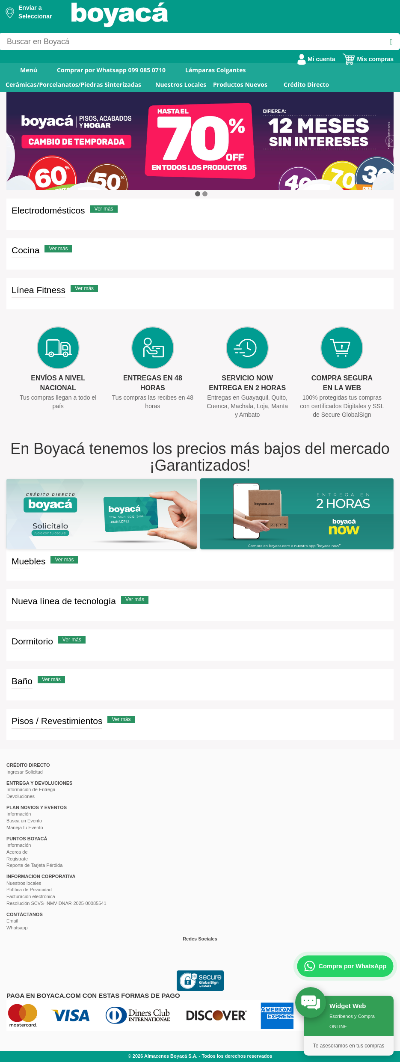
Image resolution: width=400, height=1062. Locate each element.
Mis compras (368, 59)
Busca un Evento (24, 820)
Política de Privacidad (29, 889)
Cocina (25, 250)
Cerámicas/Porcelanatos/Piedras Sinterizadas (73, 84)
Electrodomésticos (48, 210)
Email (12, 920)
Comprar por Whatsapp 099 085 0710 (111, 70)
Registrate (17, 858)
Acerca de (17, 851)
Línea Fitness (38, 290)
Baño (22, 681)
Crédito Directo (306, 84)
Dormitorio (32, 641)
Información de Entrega (30, 789)
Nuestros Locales (180, 84)
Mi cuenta (316, 59)
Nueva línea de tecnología (64, 601)
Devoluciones (20, 796)
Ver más (104, 209)
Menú (23, 70)
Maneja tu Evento (24, 827)
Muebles (28, 561)
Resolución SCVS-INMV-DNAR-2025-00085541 (56, 903)
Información (18, 813)
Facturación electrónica (30, 896)
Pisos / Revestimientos (57, 721)
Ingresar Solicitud (24, 771)
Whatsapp (17, 927)
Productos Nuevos (240, 84)
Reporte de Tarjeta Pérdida (34, 865)
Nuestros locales (23, 883)
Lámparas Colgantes (215, 70)
